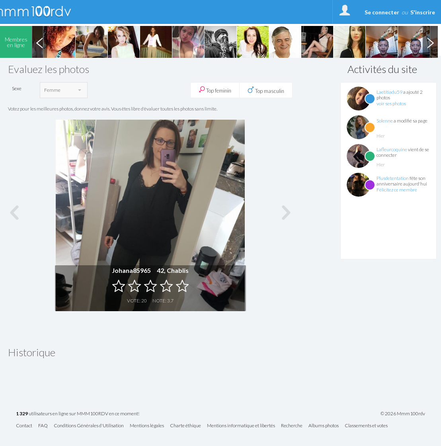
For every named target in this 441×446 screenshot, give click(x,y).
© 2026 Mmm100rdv (403, 413)
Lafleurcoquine (392, 149)
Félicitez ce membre (397, 190)
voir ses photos (391, 104)
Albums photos (323, 425)
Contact (24, 425)
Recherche (291, 425)
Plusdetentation (393, 178)
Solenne (385, 121)
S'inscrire (422, 12)
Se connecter (382, 12)
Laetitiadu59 (389, 92)
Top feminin (215, 90)
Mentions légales (147, 425)
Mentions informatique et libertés (241, 425)
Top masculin (266, 90)
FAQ (43, 425)
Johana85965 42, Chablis (150, 270)
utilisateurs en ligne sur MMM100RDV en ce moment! (77, 413)
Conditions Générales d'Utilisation (89, 425)
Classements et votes (366, 425)
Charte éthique (185, 425)
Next (430, 42)
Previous (39, 42)
